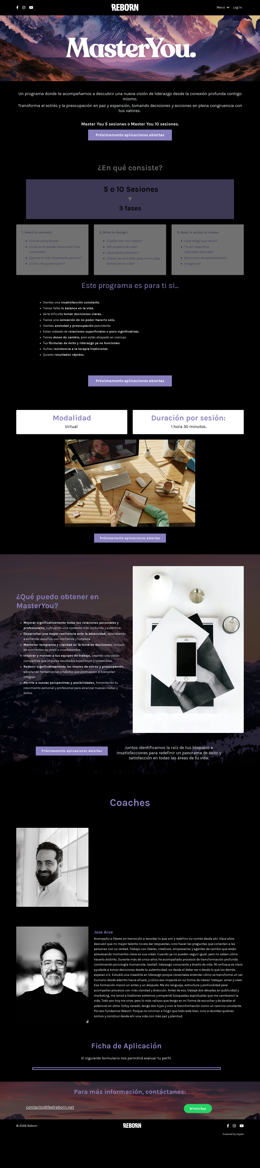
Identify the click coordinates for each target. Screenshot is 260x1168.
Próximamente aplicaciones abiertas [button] (130, 134)
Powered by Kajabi (233, 1135)
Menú (223, 8)
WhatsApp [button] (198, 1110)
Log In (237, 8)
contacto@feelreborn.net (50, 1108)
